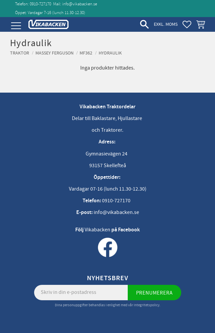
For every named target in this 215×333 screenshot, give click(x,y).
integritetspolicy (146, 305)
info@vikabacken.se (79, 4)
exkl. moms (166, 24)
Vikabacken (97, 229)
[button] (16, 26)
